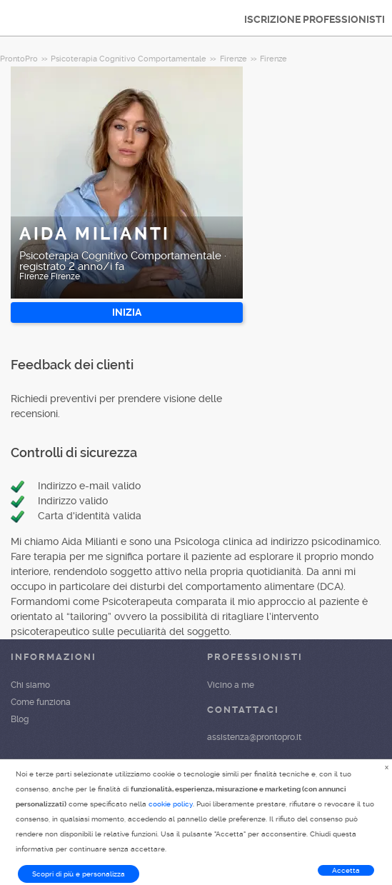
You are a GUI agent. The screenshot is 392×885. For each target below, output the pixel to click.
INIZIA (126, 312)
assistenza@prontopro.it (254, 737)
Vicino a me (230, 685)
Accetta (346, 870)
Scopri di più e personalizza (78, 874)
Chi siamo (30, 685)
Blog (20, 719)
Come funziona (41, 702)
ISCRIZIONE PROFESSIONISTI (314, 19)
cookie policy (171, 804)
